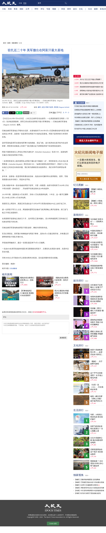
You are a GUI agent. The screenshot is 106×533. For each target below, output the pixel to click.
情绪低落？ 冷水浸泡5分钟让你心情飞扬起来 (96, 463)
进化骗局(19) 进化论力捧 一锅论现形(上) (87, 114)
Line (19, 112)
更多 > (88, 103)
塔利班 (56, 107)
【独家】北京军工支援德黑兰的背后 (86, 485)
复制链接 (26, 113)
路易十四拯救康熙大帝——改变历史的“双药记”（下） (96, 352)
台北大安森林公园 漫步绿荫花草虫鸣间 (96, 440)
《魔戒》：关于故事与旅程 (96, 362)
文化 (81, 9)
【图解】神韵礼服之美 (96, 190)
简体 (24, 3)
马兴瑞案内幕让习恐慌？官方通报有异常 (96, 256)
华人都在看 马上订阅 (89, 179)
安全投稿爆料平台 (39, 312)
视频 (54, 9)
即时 (36, 9)
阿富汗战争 (49, 107)
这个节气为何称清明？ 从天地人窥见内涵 (96, 375)
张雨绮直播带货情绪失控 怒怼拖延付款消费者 (96, 299)
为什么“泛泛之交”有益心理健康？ (91, 79)
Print (33, 112)
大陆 (4, 9)
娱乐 (75, 9)
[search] (52, 3)
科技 (63, 9)
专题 (48, 9)
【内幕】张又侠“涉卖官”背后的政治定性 (87, 493)
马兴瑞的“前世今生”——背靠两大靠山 (96, 221)
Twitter (12, 112)
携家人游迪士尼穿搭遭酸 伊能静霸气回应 (96, 334)
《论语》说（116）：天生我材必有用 (96, 387)
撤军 (39, 107)
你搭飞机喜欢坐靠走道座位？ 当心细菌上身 (96, 428)
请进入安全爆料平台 (88, 140)
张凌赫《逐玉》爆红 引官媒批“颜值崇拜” (97, 310)
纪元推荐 (81, 103)
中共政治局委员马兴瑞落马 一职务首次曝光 (96, 244)
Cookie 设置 (52, 523)
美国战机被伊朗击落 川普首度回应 (96, 268)
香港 (15, 9)
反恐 (43, 107)
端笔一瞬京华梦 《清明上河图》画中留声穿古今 (96, 398)
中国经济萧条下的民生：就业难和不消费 (96, 233)
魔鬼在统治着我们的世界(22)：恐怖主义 (27, 280)
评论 (42, 9)
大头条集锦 (13, 268)
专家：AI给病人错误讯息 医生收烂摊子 (96, 417)
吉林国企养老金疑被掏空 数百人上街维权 (87, 110)
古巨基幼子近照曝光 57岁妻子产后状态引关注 (96, 287)
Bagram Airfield (64, 107)
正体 (20, 3)
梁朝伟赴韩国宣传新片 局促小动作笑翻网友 (96, 322)
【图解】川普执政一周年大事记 (96, 202)
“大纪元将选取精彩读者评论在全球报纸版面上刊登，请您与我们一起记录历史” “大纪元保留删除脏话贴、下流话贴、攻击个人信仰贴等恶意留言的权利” (35, 328)
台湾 (27, 9)
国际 (21, 9)
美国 (10, 9)
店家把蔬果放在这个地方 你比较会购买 (96, 452)
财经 (69, 9)
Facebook (5, 112)
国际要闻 (15, 43)
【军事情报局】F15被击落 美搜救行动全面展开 (27, 293)
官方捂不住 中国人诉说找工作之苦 (85, 129)
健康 (96, 9)
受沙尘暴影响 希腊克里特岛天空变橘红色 (61, 293)
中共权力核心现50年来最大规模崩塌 (86, 106)
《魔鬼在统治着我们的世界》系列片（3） (61, 280)
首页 (4, 43)
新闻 (8, 43)
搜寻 (65, 3)
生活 (90, 9)
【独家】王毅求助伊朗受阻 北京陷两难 (87, 121)
